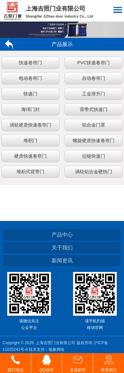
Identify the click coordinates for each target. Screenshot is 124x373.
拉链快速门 (93, 156)
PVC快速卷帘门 (93, 62)
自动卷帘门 (93, 78)
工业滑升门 (93, 93)
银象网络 (56, 349)
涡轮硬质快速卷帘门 (30, 125)
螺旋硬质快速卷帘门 (93, 140)
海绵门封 (30, 109)
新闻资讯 (62, 260)
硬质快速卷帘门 (30, 156)
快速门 (30, 93)
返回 (11, 44)
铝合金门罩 (93, 125)
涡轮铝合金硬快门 (93, 171)
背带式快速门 (93, 109)
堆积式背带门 (30, 171)
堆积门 (30, 140)
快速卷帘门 (30, 62)
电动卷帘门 (30, 78)
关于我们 (62, 247)
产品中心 (62, 235)
